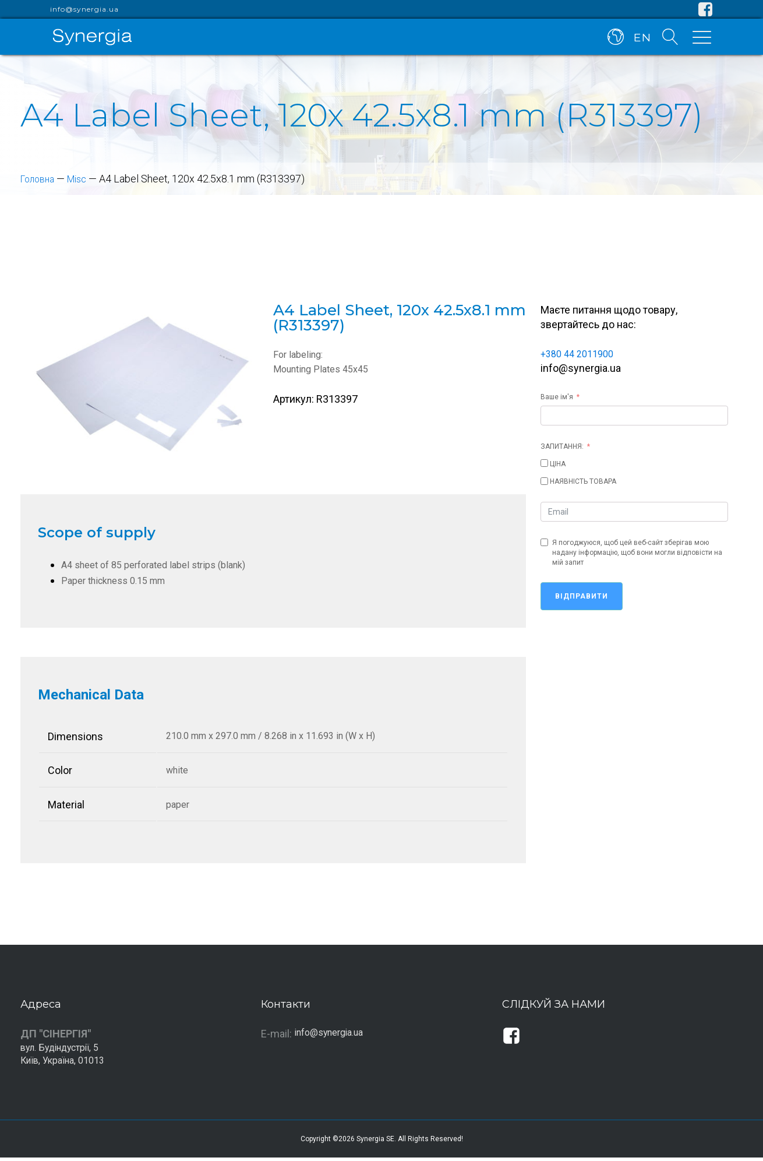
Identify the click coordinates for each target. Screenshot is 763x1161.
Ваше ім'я (557, 397)
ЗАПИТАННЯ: (562, 446)
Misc (84, 179)
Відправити (581, 596)
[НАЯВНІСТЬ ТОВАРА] (544, 481)
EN (640, 39)
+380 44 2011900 (581, 353)
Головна (40, 179)
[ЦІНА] (544, 463)
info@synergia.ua (84, 9)
